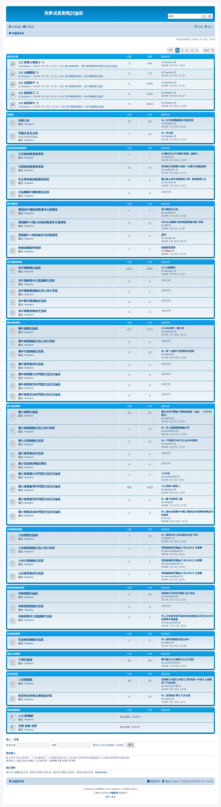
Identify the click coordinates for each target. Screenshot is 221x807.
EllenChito (101, 772)
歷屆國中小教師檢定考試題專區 (38, 235)
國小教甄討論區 (28, 412)
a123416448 (170, 662)
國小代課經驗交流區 (31, 440)
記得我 (121, 745)
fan (165, 518)
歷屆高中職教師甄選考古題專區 (38, 209)
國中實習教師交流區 (31, 364)
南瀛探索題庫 (168, 247)
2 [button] (182, 50)
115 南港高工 (26, 93)
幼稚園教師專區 (14, 529)
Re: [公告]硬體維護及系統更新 (177, 120)
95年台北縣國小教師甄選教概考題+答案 (182, 222)
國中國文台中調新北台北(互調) (177, 659)
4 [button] (192, 50)
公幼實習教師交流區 (31, 573)
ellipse (167, 642)
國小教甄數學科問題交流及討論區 (99, 66)
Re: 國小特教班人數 (171, 499)
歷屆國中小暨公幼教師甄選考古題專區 (42, 222)
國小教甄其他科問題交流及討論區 (39, 512)
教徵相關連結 (13, 710)
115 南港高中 (26, 103)
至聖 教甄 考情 (27, 726)
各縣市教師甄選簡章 (17, 148)
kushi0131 (169, 169)
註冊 (16, 739)
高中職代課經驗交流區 (32, 301)
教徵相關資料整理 (29, 247)
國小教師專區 (72, 66)
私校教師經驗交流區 (31, 639)
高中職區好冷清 (169, 209)
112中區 (165, 473)
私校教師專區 (13, 634)
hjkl (166, 225)
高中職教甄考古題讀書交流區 (36, 280)
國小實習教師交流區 (31, 453)
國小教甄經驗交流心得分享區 (36, 428)
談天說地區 (12, 674)
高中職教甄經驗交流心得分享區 (38, 290)
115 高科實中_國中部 (172, 328)
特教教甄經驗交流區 (31, 606)
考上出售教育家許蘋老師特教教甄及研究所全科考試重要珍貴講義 (187, 618)
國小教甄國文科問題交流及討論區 (39, 473)
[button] (170, 50)
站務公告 (24, 120)
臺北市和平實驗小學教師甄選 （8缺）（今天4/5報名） (186, 413)
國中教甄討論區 (28, 328)
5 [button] (196, 50)
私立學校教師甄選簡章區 (33, 179)
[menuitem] (28, 26)
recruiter (168, 182)
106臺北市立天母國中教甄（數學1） (180, 153)
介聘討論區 (25, 659)
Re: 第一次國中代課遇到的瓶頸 (177, 351)
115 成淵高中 (26, 82)
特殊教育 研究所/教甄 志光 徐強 (178, 593)
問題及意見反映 (28, 133)
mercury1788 (171, 686)
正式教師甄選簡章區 (31, 154)
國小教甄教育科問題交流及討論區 (39, 499)
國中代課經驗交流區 (31, 351)
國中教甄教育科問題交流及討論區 (39, 384)
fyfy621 (168, 538)
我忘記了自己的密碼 (103, 745)
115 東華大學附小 (29, 62)
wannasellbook (172, 551)
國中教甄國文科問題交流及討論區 (39, 374)
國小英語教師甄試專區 (32, 463)
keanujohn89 (171, 622)
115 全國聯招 (26, 72)
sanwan (168, 212)
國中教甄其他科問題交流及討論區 (39, 394)
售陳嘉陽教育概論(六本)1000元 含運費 (181, 547)
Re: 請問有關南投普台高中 (175, 639)
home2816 (169, 431)
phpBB (99, 789)
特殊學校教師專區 (15, 587)
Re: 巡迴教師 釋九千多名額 (175, 695)
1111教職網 (25, 715)
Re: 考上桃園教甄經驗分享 (175, 427)
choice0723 (170, 476)
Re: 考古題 (167, 133)
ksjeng (167, 157)
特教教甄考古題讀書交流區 (35, 616)
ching (167, 502)
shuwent (168, 443)
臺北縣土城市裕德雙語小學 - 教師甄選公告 (183, 179)
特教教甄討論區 (28, 593)
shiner (167, 250)
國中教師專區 (13, 323)
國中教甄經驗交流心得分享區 (36, 341)
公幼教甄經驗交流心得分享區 (36, 548)
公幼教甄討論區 (28, 535)
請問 (163, 234)
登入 (8, 739)
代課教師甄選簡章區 (31, 166)
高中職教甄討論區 (93, 76)
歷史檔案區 (12, 204)
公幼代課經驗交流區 (31, 560)
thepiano (25, 66)
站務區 (10, 114)
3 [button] (187, 50)
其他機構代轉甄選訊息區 (33, 192)
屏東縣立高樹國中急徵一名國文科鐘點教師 (183, 166)
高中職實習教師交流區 (32, 311)
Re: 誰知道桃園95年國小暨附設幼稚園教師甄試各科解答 (187, 513)
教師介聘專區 (13, 654)
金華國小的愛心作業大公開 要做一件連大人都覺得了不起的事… (186, 681)
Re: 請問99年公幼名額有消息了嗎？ (180, 535)
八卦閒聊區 (25, 679)
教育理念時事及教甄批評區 (35, 695)
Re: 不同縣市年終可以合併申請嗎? (179, 440)
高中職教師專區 (73, 76)
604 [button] (206, 50)
